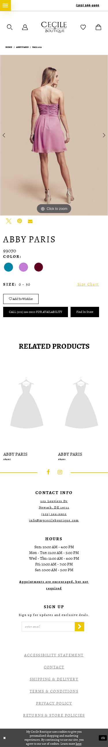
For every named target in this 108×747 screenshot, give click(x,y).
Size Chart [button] (88, 284)
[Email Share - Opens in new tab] (30, 221)
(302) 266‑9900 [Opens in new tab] (54, 514)
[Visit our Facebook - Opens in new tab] (48, 472)
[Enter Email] (48, 626)
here (79, 744)
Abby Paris (22, 47)
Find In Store (84, 312)
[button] (9, 27)
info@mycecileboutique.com (54, 520)
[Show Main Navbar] (5, 5)
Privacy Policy (54, 703)
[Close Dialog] (4, 738)
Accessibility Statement (54, 655)
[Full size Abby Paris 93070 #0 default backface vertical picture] (54, 135)
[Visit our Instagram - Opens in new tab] (59, 472)
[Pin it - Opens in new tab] (19, 221)
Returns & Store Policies (54, 715)
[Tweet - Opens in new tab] (8, 221)
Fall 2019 (37, 47)
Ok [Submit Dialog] (103, 738)
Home (8, 47)
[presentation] (27, 404)
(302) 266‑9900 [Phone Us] (87, 5)
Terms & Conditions (54, 691)
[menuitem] (5, 5)
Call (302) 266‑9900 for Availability (35, 312)
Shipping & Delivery (54, 679)
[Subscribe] (79, 626)
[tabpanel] (54, 135)
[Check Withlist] (83, 27)
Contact (54, 667)
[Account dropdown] (25, 27)
